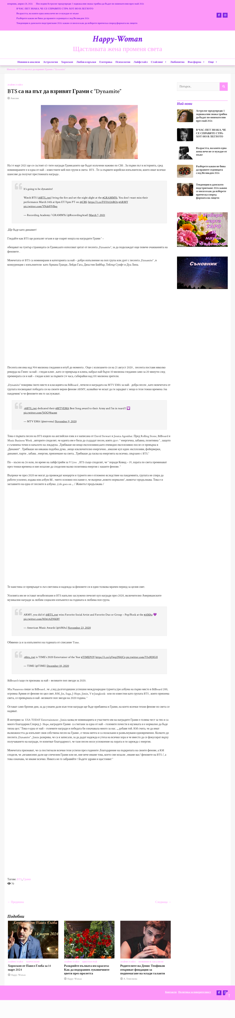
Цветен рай (89, 961)
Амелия (15, 98)
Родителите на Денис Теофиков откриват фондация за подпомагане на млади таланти (142, 970)
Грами (27, 879)
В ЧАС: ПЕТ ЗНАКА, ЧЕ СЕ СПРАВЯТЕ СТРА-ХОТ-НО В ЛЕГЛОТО (54, 8)
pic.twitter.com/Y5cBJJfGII (142, 657)
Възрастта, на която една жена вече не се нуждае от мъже (47, 13)
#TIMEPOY (88, 657)
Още (213, 62)
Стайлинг (159, 62)
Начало (11, 69)
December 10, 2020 (58, 666)
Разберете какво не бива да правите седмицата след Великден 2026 (52, 18)
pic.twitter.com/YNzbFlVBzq (40, 206)
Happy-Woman (117, 39)
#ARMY (123, 202)
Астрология (50, 62)
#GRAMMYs (109, 198)
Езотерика (105, 62)
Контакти (171, 992)
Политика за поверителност (194, 992)
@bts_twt (29, 657)
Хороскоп (67, 62)
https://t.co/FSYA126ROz (103, 202)
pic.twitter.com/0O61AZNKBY (42, 619)
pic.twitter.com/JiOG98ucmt (40, 413)
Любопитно (177, 62)
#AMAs (148, 615)
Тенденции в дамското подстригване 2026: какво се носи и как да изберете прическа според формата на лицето (76, 23)
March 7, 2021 (97, 215)
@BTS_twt (44, 198)
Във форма (196, 62)
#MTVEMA (62, 408)
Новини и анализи (28, 62)
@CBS (83, 202)
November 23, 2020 (79, 628)
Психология (122, 62)
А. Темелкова (130, 978)
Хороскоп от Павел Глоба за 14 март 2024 (29, 968)
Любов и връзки (86, 62)
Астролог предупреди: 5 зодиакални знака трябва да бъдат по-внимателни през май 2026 (95, 3)
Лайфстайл (141, 62)
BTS (19, 879)
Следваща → (163, 902)
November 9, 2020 (66, 421)
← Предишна (15, 902)
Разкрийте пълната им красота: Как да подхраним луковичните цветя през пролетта (87, 970)
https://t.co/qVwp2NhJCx (110, 657)
